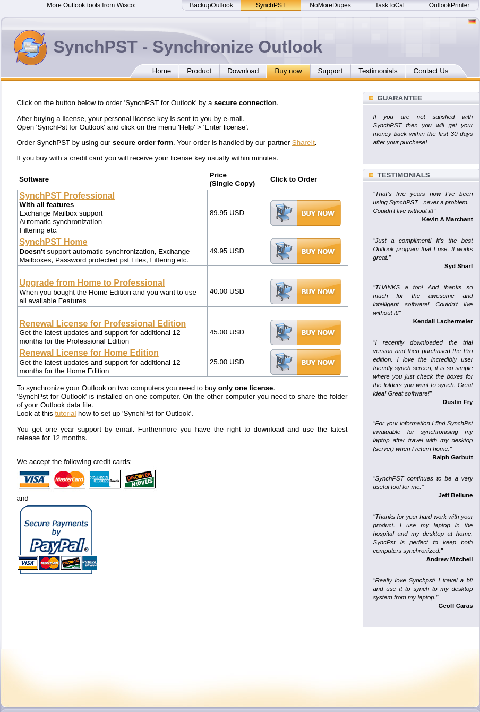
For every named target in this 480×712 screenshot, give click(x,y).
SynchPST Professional (67, 195)
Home (162, 71)
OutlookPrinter (449, 5)
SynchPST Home (54, 241)
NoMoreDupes (330, 5)
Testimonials (377, 71)
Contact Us (431, 71)
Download (243, 71)
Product (199, 71)
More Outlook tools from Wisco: (91, 5)
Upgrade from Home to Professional (92, 282)
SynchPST (271, 5)
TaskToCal (389, 5)
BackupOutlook (211, 5)
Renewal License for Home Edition (89, 352)
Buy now (288, 71)
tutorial (65, 413)
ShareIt (303, 143)
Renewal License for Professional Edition (103, 323)
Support (330, 71)
